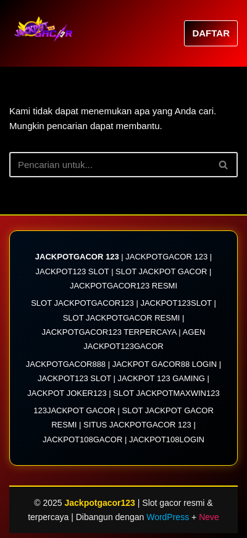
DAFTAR (211, 33)
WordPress (167, 517)
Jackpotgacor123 (101, 503)
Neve (209, 517)
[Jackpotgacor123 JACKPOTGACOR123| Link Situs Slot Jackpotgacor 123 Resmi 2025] (46, 33)
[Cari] (109, 164)
